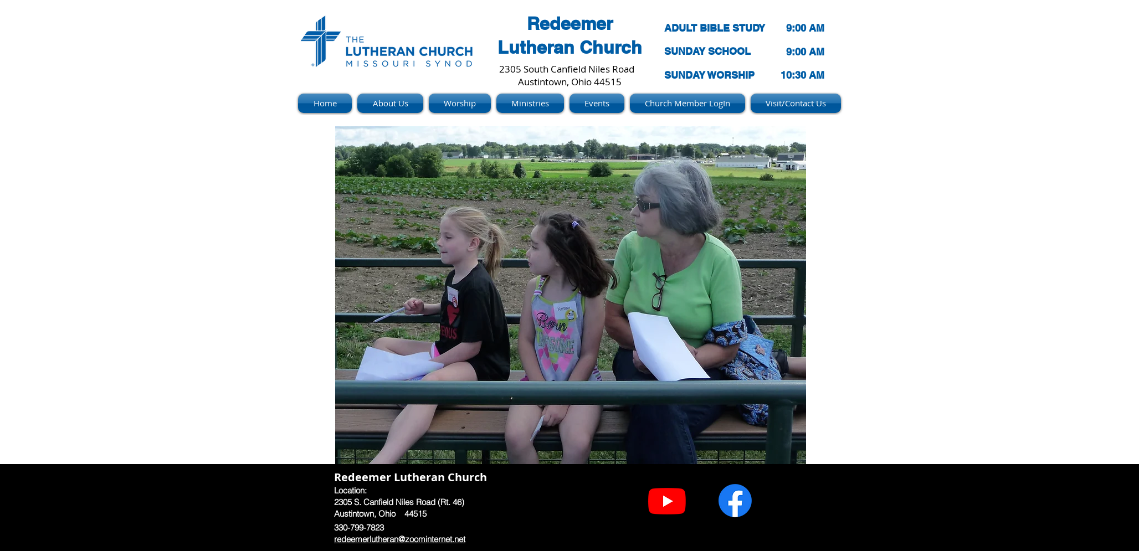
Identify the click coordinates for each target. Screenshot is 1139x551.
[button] (570, 295)
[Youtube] (667, 500)
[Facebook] (735, 500)
